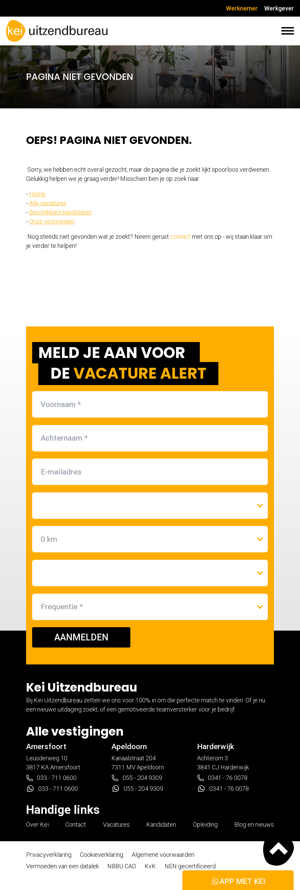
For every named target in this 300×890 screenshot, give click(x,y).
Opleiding (205, 824)
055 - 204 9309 (136, 778)
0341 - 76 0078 (222, 778)
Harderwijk (215, 746)
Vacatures (116, 824)
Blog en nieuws (254, 824)
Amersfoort (46, 746)
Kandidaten (161, 824)
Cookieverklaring (101, 854)
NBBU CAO (121, 866)
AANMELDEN (81, 637)
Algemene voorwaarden (163, 854)
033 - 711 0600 (51, 778)
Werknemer (242, 8)
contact (180, 236)
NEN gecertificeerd (190, 866)
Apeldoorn (129, 746)
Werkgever (279, 8)
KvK (150, 866)
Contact (75, 824)
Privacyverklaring (48, 854)
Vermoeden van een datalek (62, 866)
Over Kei (37, 824)
